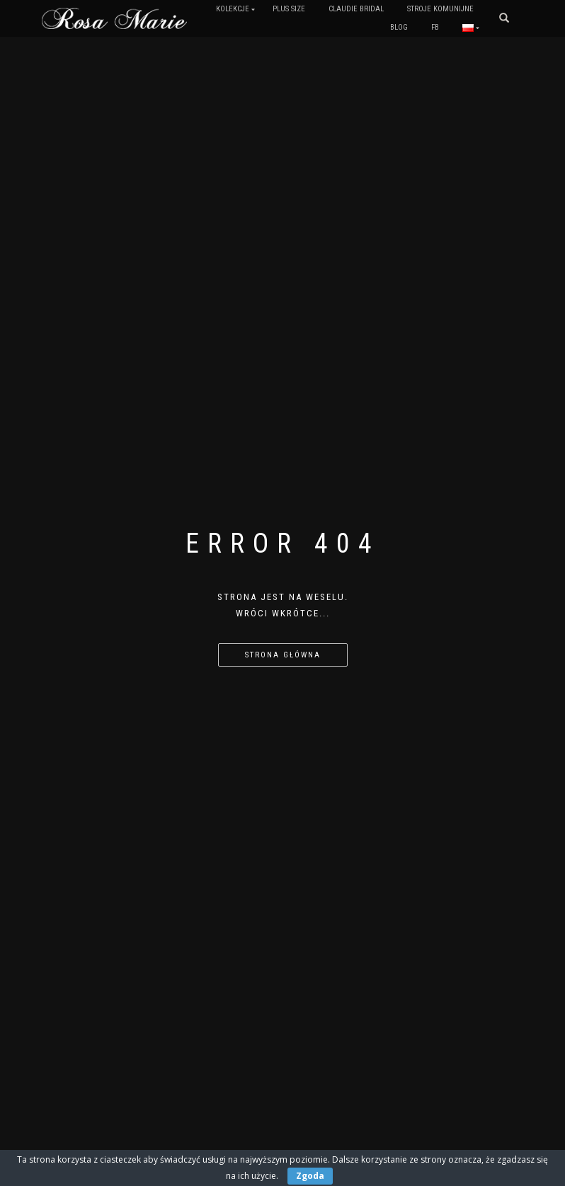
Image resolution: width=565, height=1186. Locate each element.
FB (435, 27)
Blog (399, 27)
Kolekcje (232, 8)
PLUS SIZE (289, 8)
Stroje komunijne (440, 8)
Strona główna (283, 655)
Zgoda (310, 1176)
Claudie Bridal (356, 8)
